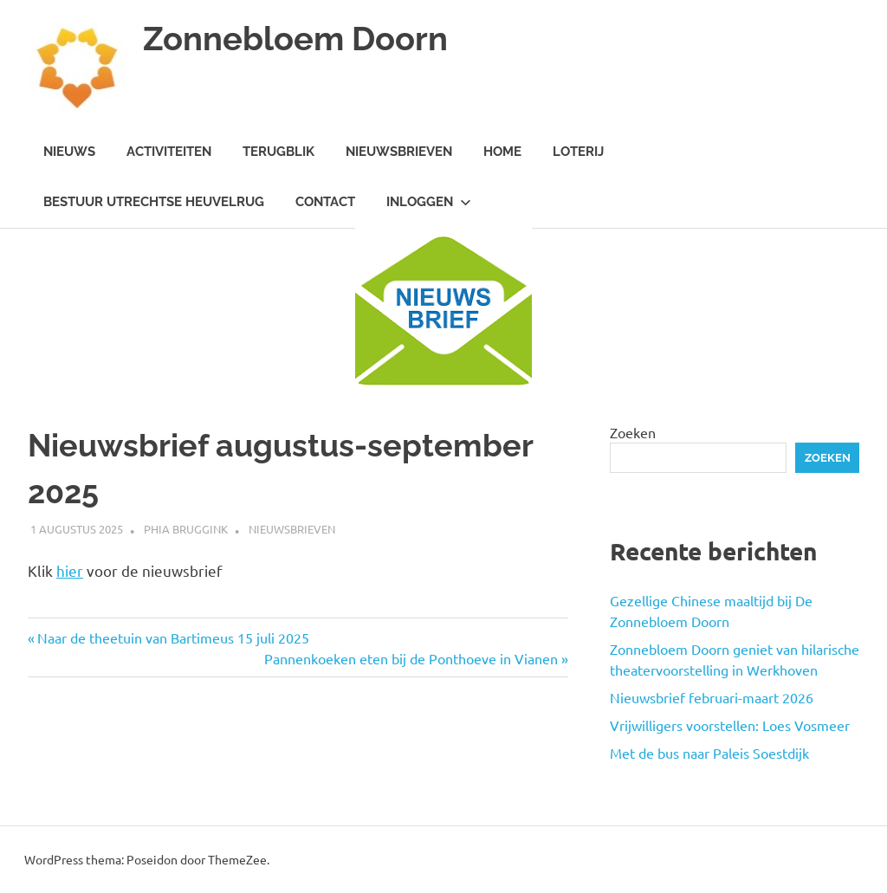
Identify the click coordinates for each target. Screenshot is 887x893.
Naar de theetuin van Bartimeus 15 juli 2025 (172, 637)
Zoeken (633, 432)
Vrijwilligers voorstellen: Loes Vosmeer (730, 725)
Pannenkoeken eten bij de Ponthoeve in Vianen (411, 658)
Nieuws (69, 151)
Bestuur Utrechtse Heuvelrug (153, 202)
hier (69, 570)
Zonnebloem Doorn (295, 38)
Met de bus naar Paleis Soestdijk (709, 752)
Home (502, 151)
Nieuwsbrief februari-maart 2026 (711, 697)
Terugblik (278, 151)
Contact (325, 202)
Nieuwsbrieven (399, 151)
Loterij (578, 151)
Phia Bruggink (186, 528)
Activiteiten (168, 151)
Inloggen (428, 202)
